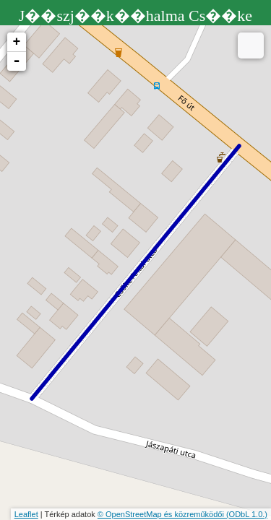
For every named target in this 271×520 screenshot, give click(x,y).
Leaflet (26, 514)
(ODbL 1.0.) (246, 514)
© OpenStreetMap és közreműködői (162, 514)
